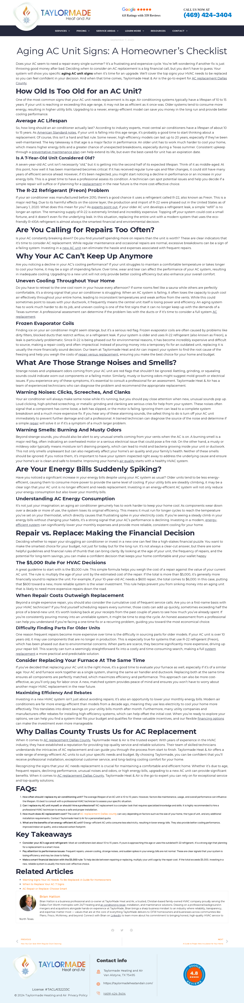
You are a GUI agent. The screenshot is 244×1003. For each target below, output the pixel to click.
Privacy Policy (78, 995)
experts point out (105, 207)
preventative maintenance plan (56, 152)
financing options (211, 718)
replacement (92, 184)
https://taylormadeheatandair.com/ (128, 983)
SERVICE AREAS (107, 30)
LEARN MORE (134, 30)
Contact (180, 30)
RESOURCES (158, 30)
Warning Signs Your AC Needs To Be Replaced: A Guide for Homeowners (67, 879)
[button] (113, 930)
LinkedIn (116, 915)
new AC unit (71, 248)
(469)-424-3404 (114, 994)
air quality (127, 461)
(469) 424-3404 (207, 15)
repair (34, 423)
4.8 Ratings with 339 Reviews (141, 15)
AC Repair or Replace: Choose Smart (45, 888)
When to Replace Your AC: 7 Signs (43, 884)
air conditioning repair (113, 904)
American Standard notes (56, 132)
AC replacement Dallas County (67, 740)
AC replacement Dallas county (98, 813)
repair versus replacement (98, 354)
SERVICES (62, 30)
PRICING (83, 30)
